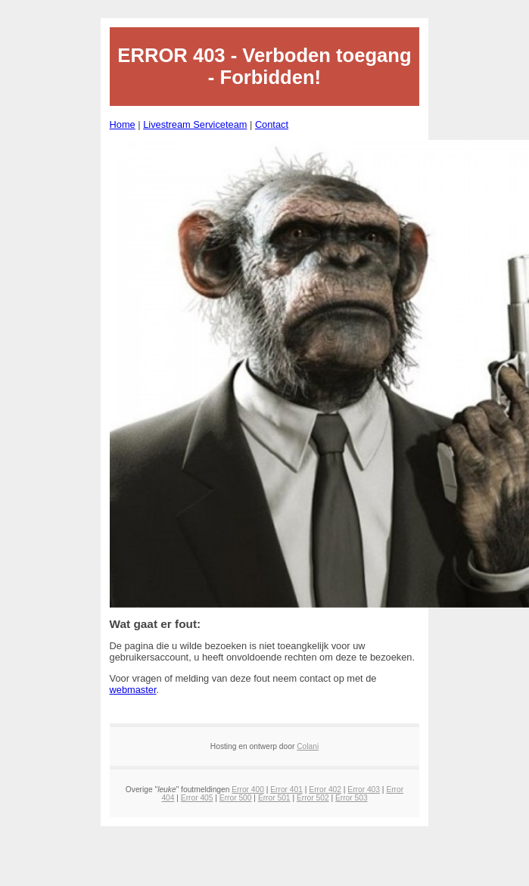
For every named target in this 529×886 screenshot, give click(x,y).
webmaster (133, 689)
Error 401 (286, 789)
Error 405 (197, 798)
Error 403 (363, 789)
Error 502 (313, 798)
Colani (308, 746)
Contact (271, 124)
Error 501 (274, 798)
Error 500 (235, 798)
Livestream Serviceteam (195, 124)
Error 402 (325, 789)
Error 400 (248, 789)
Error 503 (351, 798)
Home (122, 124)
